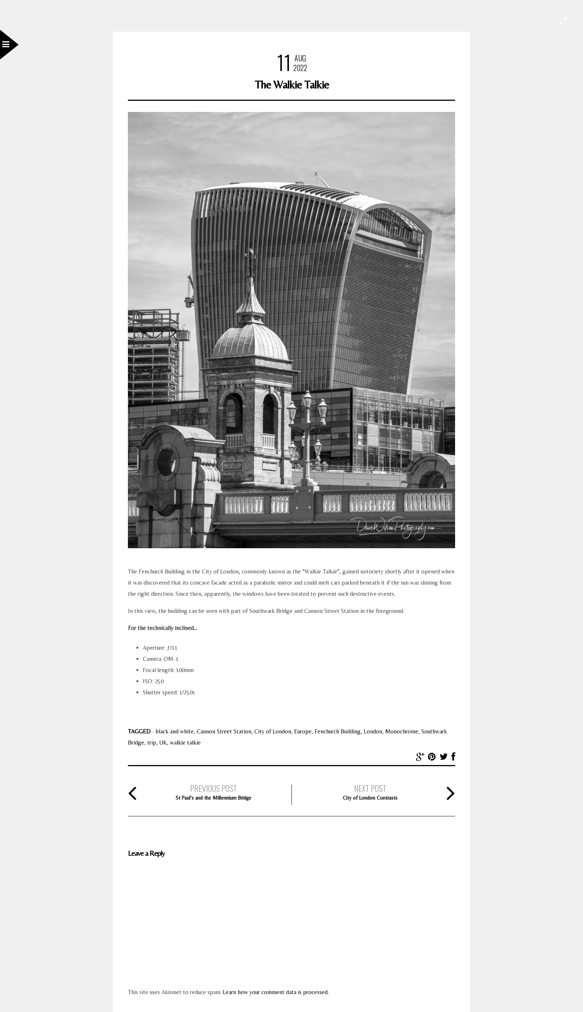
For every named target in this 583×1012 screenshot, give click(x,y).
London (373, 731)
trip (151, 742)
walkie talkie (185, 742)
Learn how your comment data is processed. (276, 992)
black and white (175, 731)
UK (163, 742)
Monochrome (401, 731)
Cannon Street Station (224, 731)
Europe (303, 731)
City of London (272, 731)
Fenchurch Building (338, 731)
